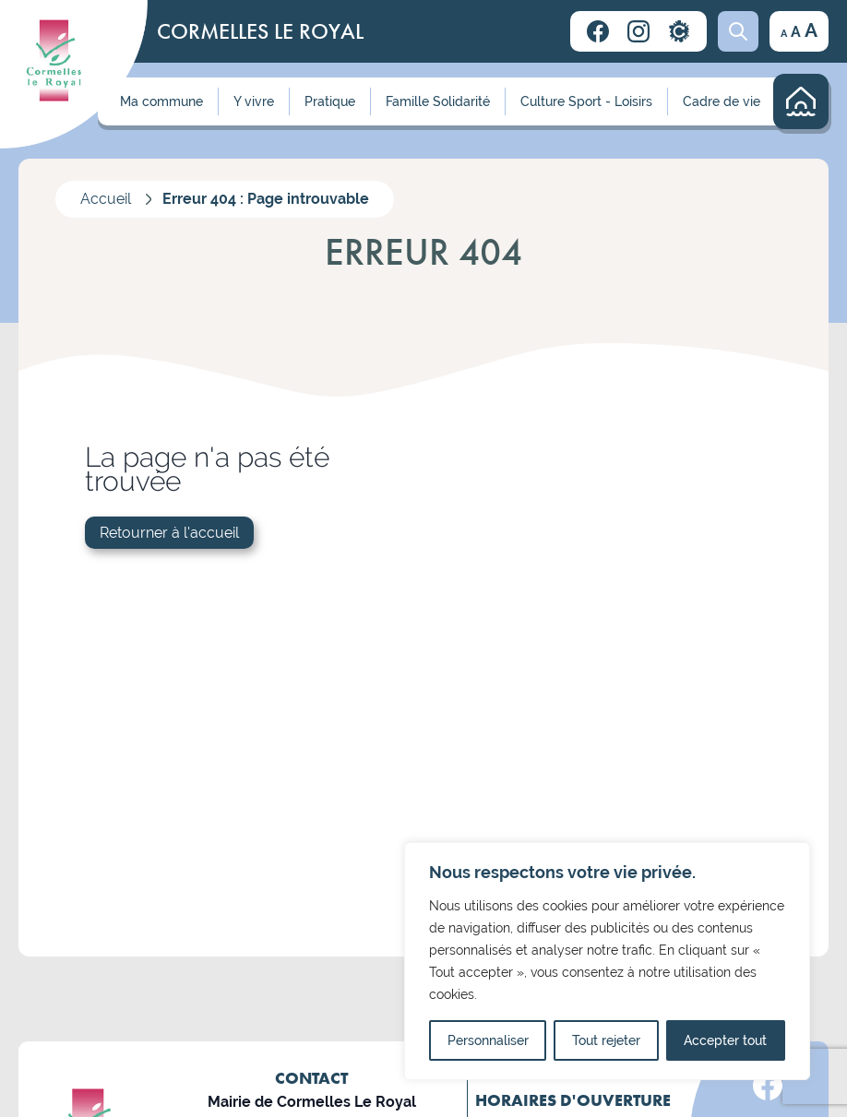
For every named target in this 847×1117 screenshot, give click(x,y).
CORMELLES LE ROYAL (260, 31)
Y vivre (253, 101)
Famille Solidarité (438, 101)
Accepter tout (725, 1040)
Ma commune (161, 101)
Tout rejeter (606, 1040)
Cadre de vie (721, 101)
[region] (607, 961)
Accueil (105, 199)
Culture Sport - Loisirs (586, 101)
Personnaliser (488, 1040)
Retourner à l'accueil (169, 532)
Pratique (329, 101)
